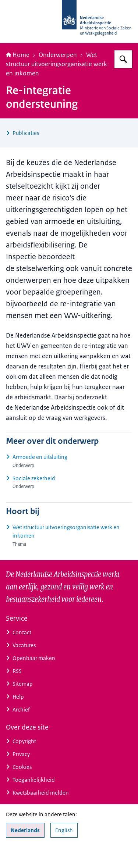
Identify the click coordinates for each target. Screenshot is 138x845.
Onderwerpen (58, 55)
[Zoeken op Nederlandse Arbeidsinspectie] (123, 59)
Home (17, 55)
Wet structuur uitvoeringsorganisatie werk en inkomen (56, 64)
